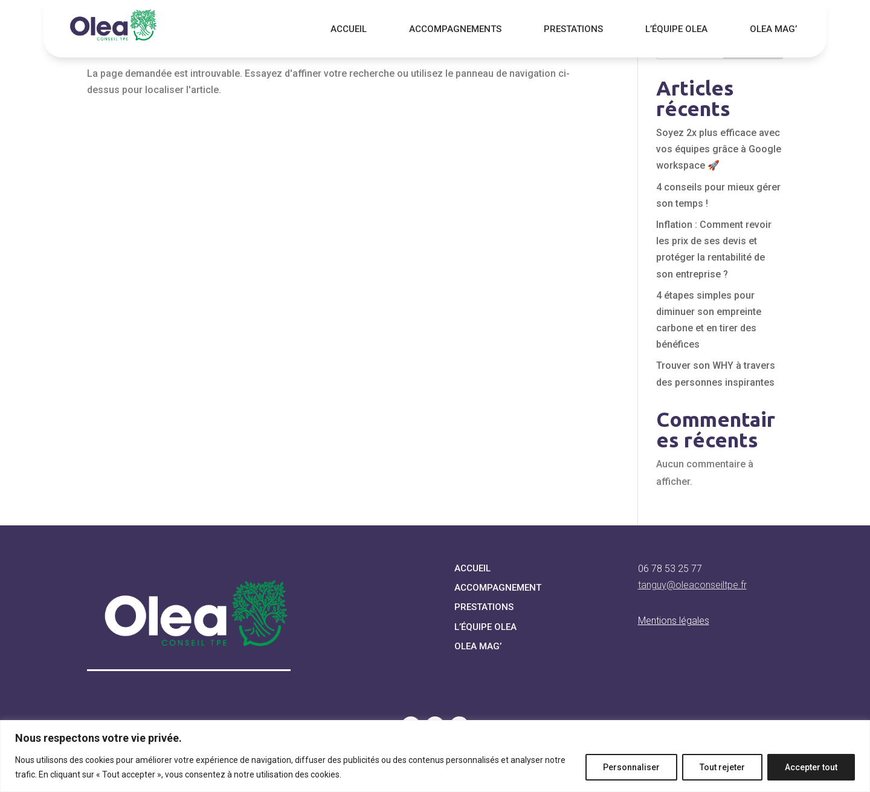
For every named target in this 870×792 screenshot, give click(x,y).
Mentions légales (673, 620)
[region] (435, 756)
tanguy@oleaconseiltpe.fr (692, 585)
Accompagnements (455, 29)
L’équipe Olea (676, 29)
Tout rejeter (722, 767)
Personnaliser (631, 767)
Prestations (573, 29)
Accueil (348, 29)
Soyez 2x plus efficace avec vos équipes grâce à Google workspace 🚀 (718, 149)
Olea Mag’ (773, 29)
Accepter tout (811, 767)
